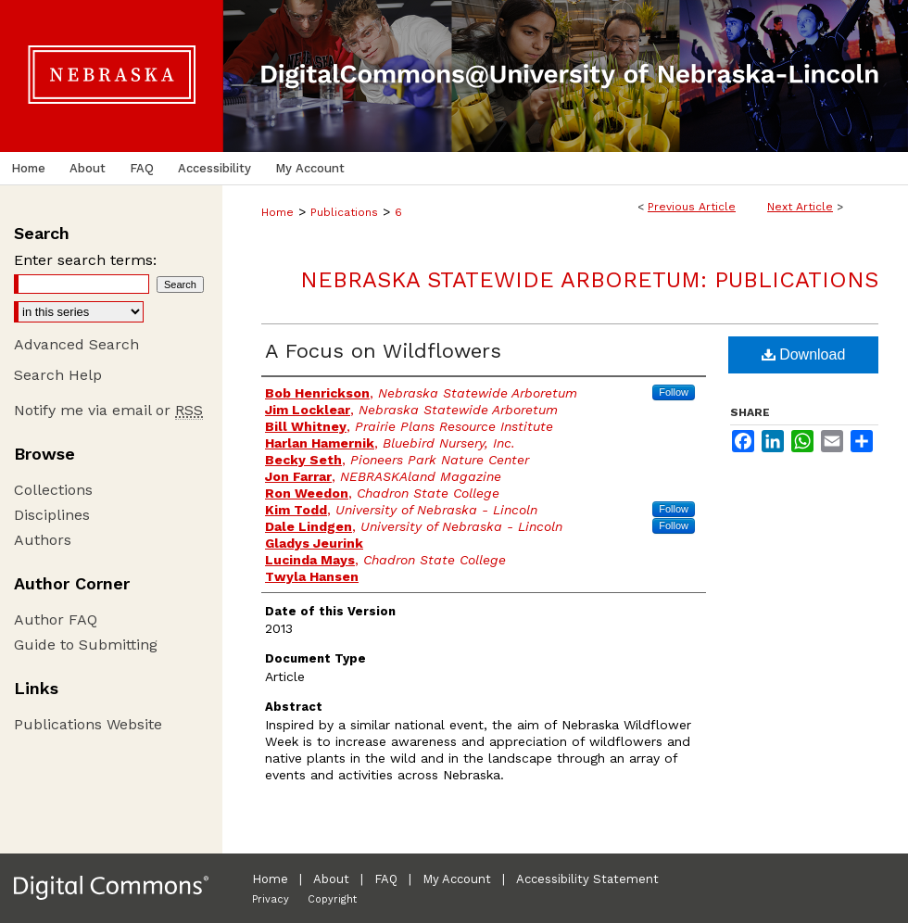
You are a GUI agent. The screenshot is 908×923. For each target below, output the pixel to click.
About (331, 879)
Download (804, 354)
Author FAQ (55, 619)
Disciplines (52, 515)
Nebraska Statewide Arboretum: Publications (589, 280)
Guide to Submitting (86, 644)
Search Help (58, 375)
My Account (456, 879)
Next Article (800, 206)
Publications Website (88, 724)
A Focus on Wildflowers (383, 350)
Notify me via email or (108, 410)
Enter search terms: (85, 260)
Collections (53, 490)
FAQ (385, 879)
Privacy (270, 899)
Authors (42, 540)
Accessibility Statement (587, 879)
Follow (673, 392)
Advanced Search (76, 344)
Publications (344, 212)
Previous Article (692, 206)
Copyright (332, 899)
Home (277, 212)
